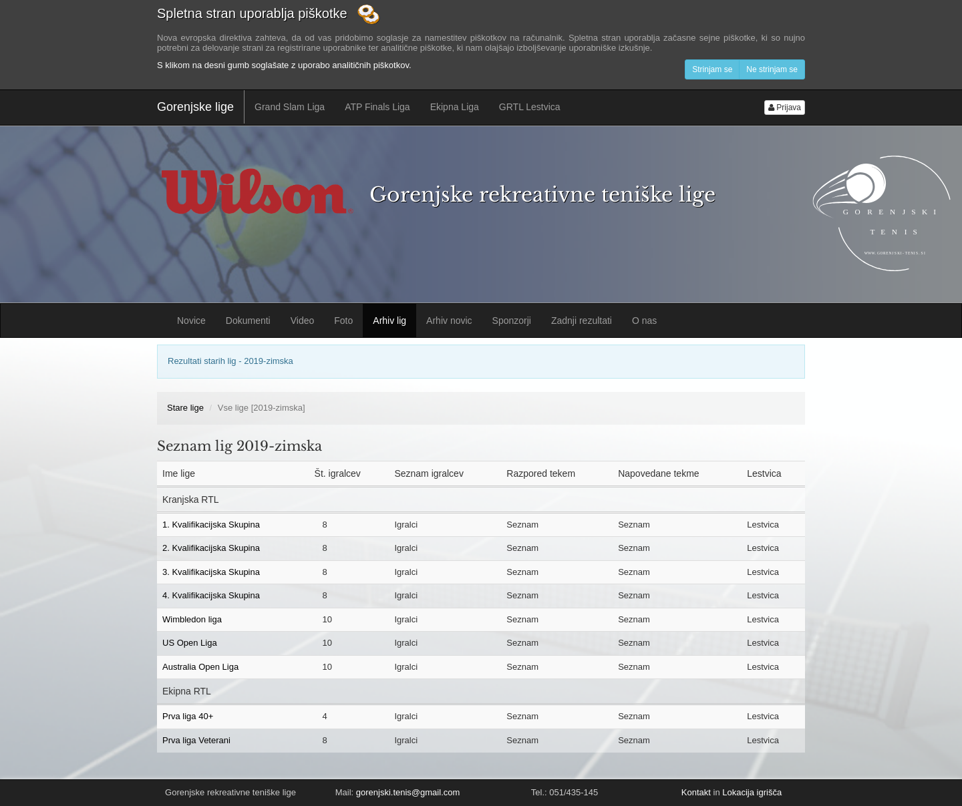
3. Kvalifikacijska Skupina (211, 572)
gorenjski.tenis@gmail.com (408, 792)
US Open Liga (189, 643)
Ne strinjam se (772, 69)
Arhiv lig (389, 320)
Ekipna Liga (454, 107)
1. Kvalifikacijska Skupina (211, 525)
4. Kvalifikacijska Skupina (211, 595)
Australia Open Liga (200, 667)
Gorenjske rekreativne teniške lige (542, 194)
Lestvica (763, 525)
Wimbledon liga (192, 619)
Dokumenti (248, 320)
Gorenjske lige (195, 107)
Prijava (784, 107)
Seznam (522, 525)
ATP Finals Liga (377, 107)
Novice (191, 320)
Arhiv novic (449, 320)
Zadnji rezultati (581, 320)
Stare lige (185, 408)
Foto (343, 320)
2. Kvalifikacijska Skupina (211, 548)
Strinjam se (712, 69)
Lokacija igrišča (752, 792)
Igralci (406, 525)
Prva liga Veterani (196, 740)
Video (303, 320)
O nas (644, 320)
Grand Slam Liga (290, 107)
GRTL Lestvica (529, 107)
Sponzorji (511, 320)
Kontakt (696, 792)
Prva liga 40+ (187, 716)
